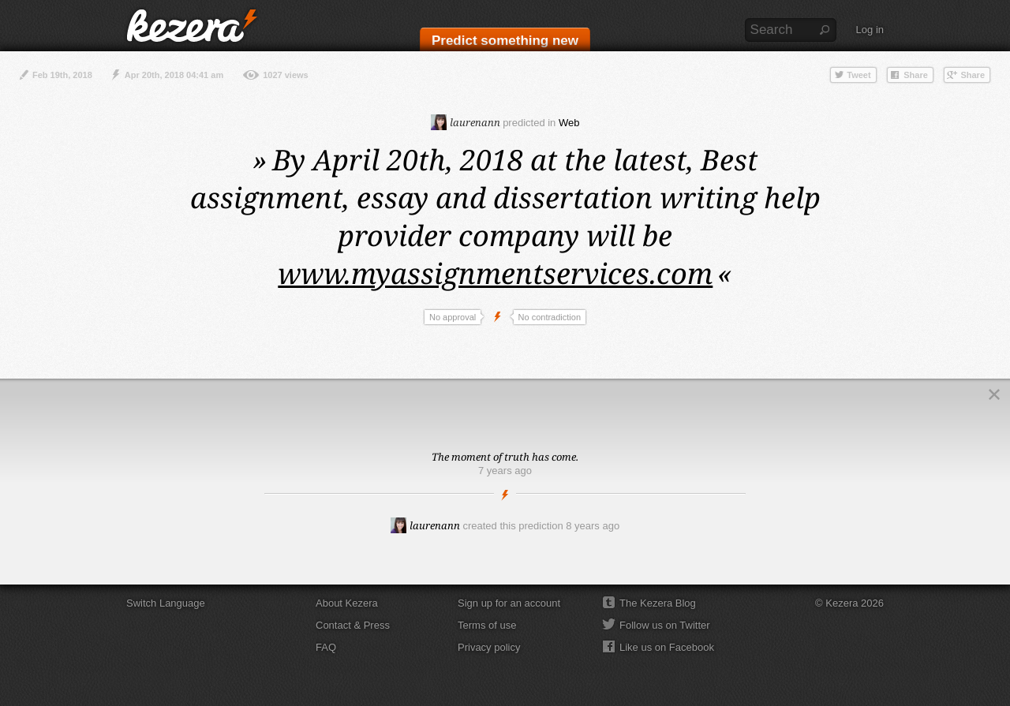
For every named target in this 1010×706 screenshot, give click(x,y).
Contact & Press (353, 625)
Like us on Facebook (666, 647)
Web (569, 123)
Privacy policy (489, 647)
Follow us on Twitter (664, 625)
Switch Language (165, 603)
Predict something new (505, 40)
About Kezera (347, 603)
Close (994, 394)
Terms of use (487, 625)
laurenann (465, 122)
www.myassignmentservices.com (495, 273)
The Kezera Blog (657, 603)
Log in (870, 29)
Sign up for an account (509, 603)
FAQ (326, 647)
